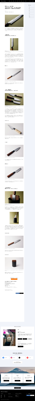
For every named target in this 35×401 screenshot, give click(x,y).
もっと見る (21, 346)
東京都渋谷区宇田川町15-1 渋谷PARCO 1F (10, 283)
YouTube (30, 357)
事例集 (16, 395)
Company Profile (10, 396)
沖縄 (1, 397)
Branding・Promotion (18, 393)
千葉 (29, 13)
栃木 (29, 8)
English (33, 391)
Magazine (9, 393)
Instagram (14, 357)
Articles (2, 393)
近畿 (1, 396)
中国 (4, 396)
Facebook (6, 357)
